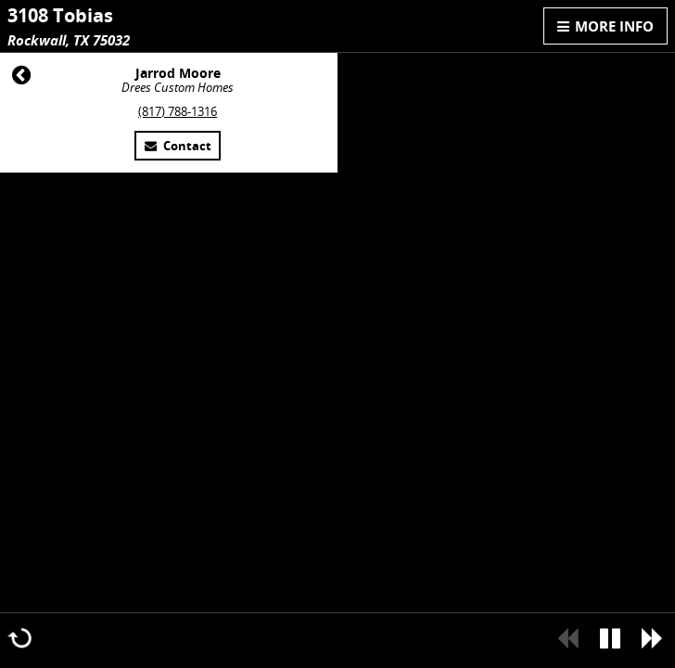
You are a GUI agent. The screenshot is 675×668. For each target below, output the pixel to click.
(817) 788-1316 (177, 112)
